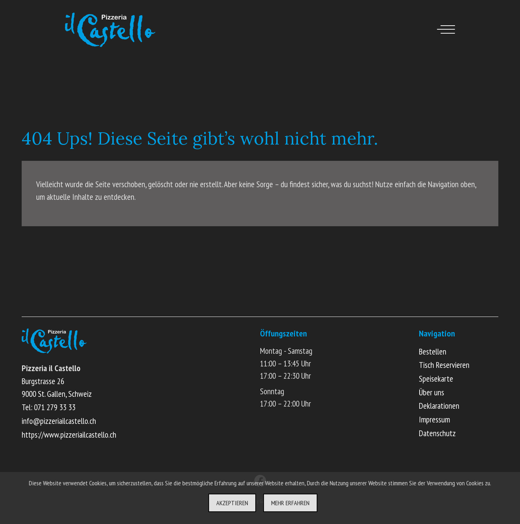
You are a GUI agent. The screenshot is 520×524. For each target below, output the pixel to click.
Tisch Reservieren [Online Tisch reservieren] (444, 365)
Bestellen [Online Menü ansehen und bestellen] (432, 351)
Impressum (434, 419)
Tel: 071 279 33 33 (48, 407)
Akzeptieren (232, 503)
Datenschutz (437, 433)
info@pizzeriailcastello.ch (59, 421)
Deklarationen (439, 405)
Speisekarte (436, 378)
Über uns (431, 392)
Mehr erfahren (290, 503)
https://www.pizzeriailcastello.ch (69, 434)
